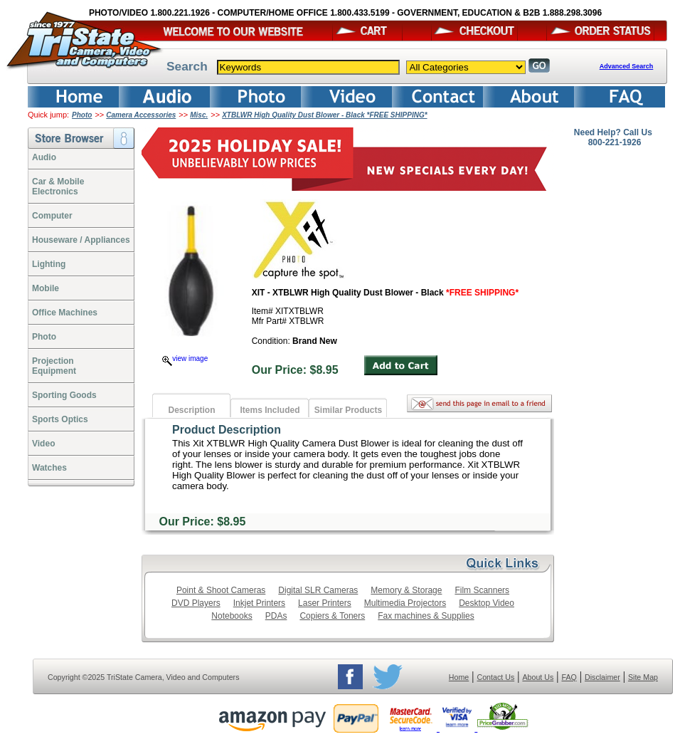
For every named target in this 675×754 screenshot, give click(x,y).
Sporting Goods (64, 395)
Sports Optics (60, 419)
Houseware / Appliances (81, 240)
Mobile (45, 288)
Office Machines (64, 313)
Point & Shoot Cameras (220, 590)
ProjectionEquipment (54, 366)
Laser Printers (324, 603)
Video (43, 444)
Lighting (48, 264)
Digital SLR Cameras (318, 590)
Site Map (643, 677)
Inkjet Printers (259, 603)
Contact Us (496, 677)
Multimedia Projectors (405, 603)
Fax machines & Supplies (426, 616)
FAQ (568, 677)
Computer (52, 216)
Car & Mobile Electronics (58, 187)
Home (459, 677)
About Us (537, 677)
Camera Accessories (141, 115)
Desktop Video (486, 603)
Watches (49, 468)
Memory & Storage (406, 590)
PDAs (276, 616)
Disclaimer (602, 677)
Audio (44, 157)
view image (185, 358)
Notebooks (231, 616)
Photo (82, 115)
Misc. (199, 115)
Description (191, 410)
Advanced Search (627, 66)
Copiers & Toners (332, 616)
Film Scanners (482, 590)
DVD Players (195, 603)
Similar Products (348, 410)
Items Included (269, 410)
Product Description (226, 430)
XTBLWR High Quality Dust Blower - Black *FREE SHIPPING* (324, 115)
